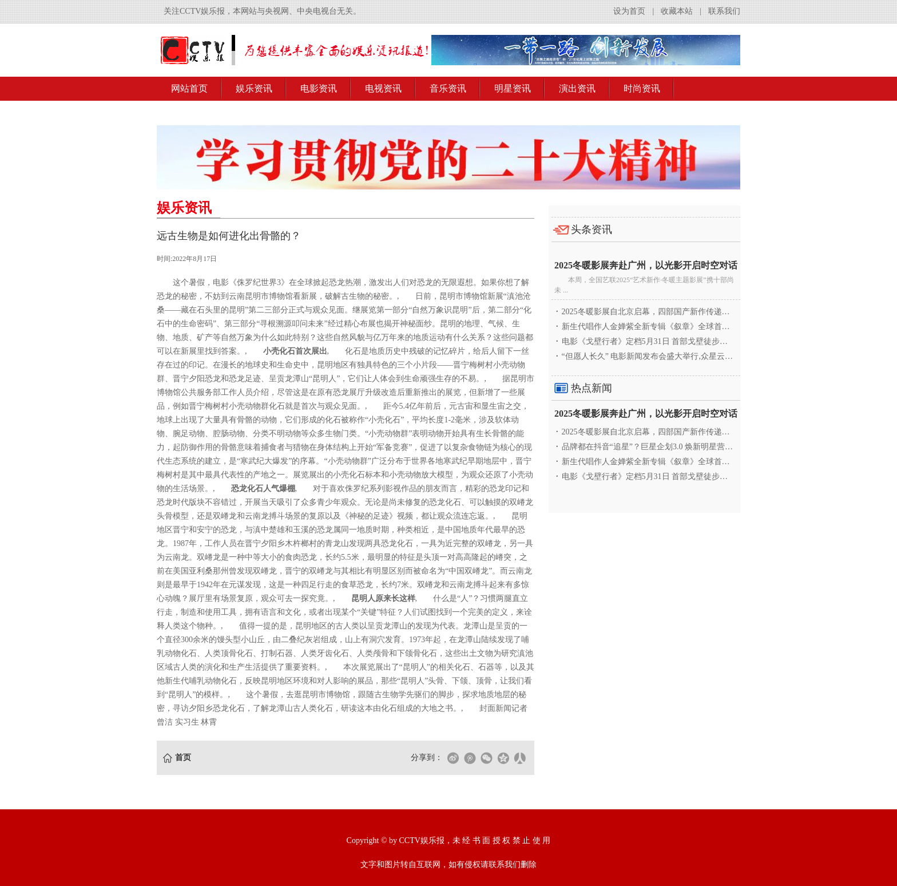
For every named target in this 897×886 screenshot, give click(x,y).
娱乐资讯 (254, 88)
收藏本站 (677, 11)
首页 (183, 757)
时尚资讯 (642, 88)
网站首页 (189, 88)
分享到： (427, 757)
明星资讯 (512, 88)
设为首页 (629, 11)
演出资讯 (577, 88)
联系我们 (724, 11)
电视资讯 (383, 88)
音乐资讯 (448, 88)
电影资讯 (318, 88)
